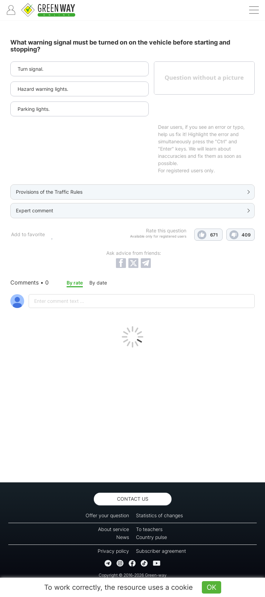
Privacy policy (113, 550)
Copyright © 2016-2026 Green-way (133, 575)
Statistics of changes (159, 515)
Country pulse (151, 537)
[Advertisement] (132, 413)
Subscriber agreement (161, 550)
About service (113, 529)
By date (98, 283)
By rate (75, 283)
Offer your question (107, 515)
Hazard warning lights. (43, 89)
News (122, 537)
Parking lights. (34, 109)
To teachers (149, 529)
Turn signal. (30, 69)
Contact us (132, 499)
